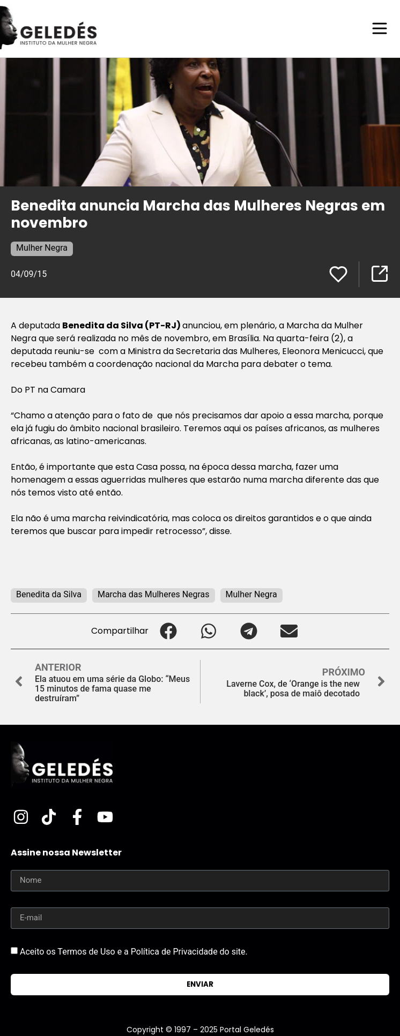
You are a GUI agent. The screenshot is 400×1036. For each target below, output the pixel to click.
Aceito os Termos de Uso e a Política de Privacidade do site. (134, 951)
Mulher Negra (42, 248)
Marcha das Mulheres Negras (154, 594)
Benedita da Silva (49, 594)
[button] (169, 631)
